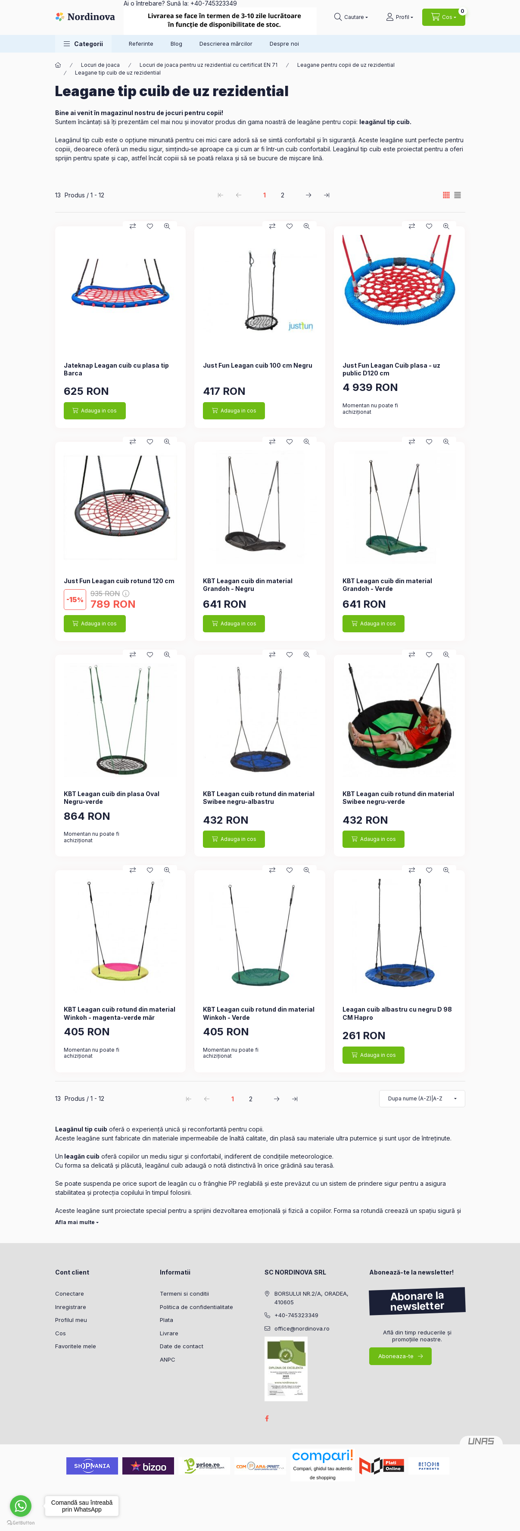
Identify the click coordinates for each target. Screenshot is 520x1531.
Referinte (141, 43)
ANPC (167, 1359)
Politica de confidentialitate (196, 1306)
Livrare (169, 1333)
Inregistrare (70, 1306)
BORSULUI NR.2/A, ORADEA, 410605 (311, 1298)
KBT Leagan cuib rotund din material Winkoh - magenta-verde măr (119, 1013)
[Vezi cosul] (443, 17)
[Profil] (399, 17)
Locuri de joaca (100, 65)
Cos (60, 1333)
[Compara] (132, 226)
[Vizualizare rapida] (167, 226)
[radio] (457, 195)
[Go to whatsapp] (20, 1506)
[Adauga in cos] (95, 410)
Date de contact (181, 1346)
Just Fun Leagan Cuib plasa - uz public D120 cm (391, 369)
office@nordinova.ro (302, 1328)
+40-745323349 (296, 1315)
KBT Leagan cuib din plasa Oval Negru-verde (111, 797)
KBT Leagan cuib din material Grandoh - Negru (248, 584)
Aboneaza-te (396, 1356)
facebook (267, 1418)
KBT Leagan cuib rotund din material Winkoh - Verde (258, 1013)
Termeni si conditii (184, 1293)
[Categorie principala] (58, 65)
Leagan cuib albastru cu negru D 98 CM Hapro (397, 1013)
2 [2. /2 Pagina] (282, 195)
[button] (83, 44)
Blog (176, 43)
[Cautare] (351, 17)
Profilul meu (71, 1319)
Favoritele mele (75, 1346)
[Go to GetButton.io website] (20, 1522)
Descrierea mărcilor (225, 43)
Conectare (69, 1293)
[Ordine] (422, 1098)
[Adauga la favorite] (150, 226)
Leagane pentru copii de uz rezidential (346, 65)
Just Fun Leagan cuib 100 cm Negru (257, 365)
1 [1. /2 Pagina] (264, 195)
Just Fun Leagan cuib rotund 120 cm (119, 580)
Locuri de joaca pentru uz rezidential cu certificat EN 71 (208, 65)
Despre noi (284, 43)
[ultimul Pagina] (326, 194)
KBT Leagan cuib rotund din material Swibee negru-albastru (258, 797)
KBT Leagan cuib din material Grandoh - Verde (387, 584)
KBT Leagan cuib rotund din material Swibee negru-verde (398, 797)
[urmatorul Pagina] (308, 194)
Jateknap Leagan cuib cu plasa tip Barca (116, 369)
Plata (166, 1319)
